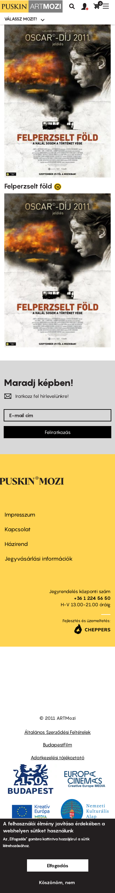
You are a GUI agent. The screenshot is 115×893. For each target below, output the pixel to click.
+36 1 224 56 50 (92, 598)
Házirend (16, 544)
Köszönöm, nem (57, 882)
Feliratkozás (58, 432)
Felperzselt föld (28, 186)
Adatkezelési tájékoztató (57, 757)
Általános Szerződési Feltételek (57, 732)
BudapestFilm (57, 744)
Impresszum (20, 514)
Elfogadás (57, 865)
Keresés (72, 6)
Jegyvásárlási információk (39, 558)
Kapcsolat (18, 529)
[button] (87, 7)
